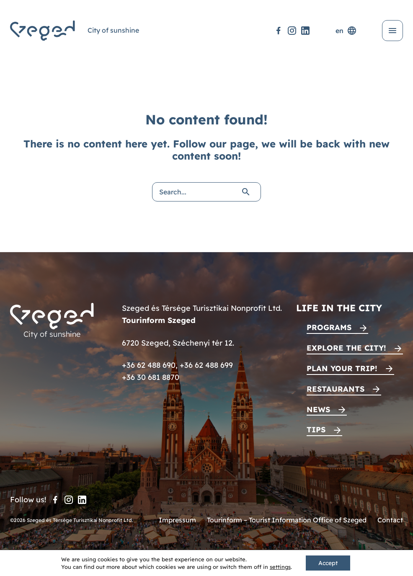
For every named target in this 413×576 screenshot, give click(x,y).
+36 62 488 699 (206, 365)
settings (280, 566)
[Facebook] (279, 31)
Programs (329, 327)
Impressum (177, 520)
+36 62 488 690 (149, 365)
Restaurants (335, 389)
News (318, 409)
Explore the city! (346, 348)
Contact (390, 520)
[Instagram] (292, 31)
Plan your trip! (342, 368)
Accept (328, 563)
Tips (316, 429)
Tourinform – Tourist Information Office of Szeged (287, 520)
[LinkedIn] (305, 31)
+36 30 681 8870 (150, 377)
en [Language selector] (346, 31)
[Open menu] (392, 30)
